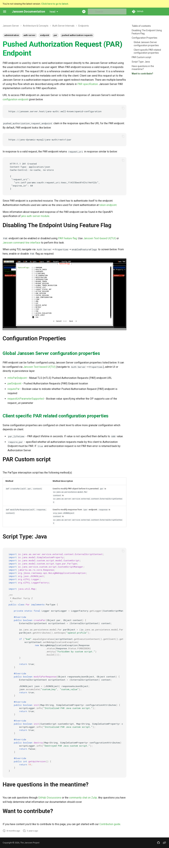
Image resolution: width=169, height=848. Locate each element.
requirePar (14, 389)
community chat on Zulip (83, 797)
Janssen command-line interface (21, 242)
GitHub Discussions (49, 797)
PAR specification (87, 84)
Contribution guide (109, 824)
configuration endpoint (15, 99)
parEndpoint (14, 383)
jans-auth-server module (35, 216)
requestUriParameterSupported (26, 398)
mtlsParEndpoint (17, 377)
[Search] (107, 12)
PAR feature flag (67, 238)
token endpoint (108, 205)
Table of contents (141, 26)
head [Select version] (52, 11)
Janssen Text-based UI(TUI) (99, 238)
